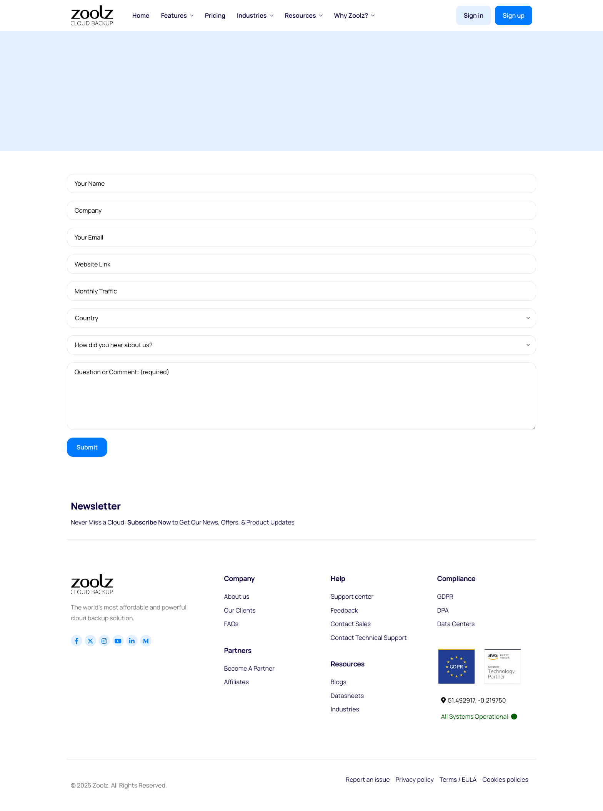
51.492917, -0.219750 (473, 700)
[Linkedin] (132, 640)
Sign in (473, 15)
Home (141, 15)
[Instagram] (104, 640)
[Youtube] (118, 640)
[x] (90, 640)
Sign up (514, 15)
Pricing (215, 15)
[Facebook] (76, 640)
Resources (303, 15)
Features (177, 15)
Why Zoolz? (354, 15)
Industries (255, 15)
